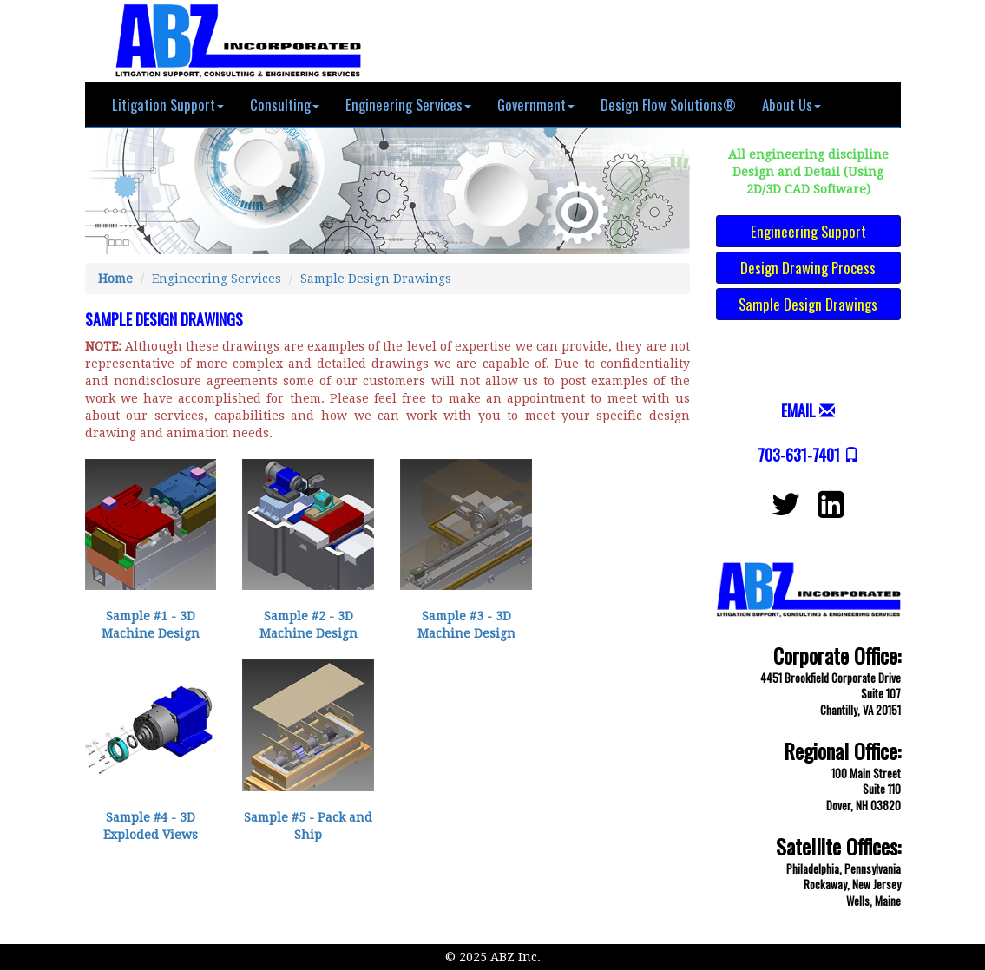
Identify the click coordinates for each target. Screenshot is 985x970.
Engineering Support (808, 231)
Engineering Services (408, 104)
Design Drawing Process (808, 268)
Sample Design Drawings (375, 278)
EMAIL (798, 410)
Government (536, 104)
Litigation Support (168, 104)
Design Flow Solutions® (668, 104)
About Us (791, 104)
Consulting (284, 104)
